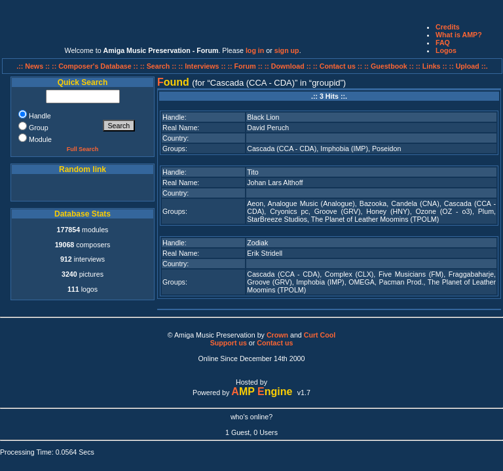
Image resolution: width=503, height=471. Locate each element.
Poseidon (386, 148)
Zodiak (257, 243)
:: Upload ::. (468, 66)
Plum (486, 211)
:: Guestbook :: (389, 66)
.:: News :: (34, 66)
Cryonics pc (289, 211)
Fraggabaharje (471, 274)
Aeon (255, 203)
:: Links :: (431, 66)
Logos (446, 50)
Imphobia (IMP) (344, 148)
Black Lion (263, 117)
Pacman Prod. (401, 282)
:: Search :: (159, 66)
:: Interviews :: (202, 66)
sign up (286, 50)
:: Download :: (289, 66)
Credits (448, 27)
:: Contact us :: (337, 66)
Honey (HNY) (387, 211)
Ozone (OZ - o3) (444, 211)
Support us (228, 343)
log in (255, 50)
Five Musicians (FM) (411, 274)
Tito (252, 172)
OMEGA (361, 282)
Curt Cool (320, 335)
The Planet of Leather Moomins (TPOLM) (375, 219)
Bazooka (373, 203)
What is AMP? (459, 35)
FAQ (443, 42)
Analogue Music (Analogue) (311, 203)
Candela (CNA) (415, 203)
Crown (277, 335)
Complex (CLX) (349, 274)
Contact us (275, 343)
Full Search (83, 149)
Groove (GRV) (337, 211)
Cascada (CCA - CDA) (281, 148)
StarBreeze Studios (277, 219)
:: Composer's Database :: (96, 66)
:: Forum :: (246, 66)
